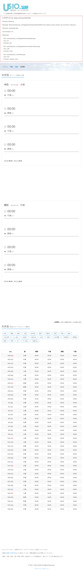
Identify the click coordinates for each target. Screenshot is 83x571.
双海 (5, 341)
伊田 (48, 337)
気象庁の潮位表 (11, 553)
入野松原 (66, 337)
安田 (40, 333)
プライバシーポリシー (41, 568)
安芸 (55, 333)
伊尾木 (48, 333)
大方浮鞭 (56, 337)
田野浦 (75, 337)
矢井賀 (25, 337)
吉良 (25, 333)
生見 (5, 333)
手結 (62, 333)
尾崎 (11, 333)
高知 (69, 333)
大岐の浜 (35, 341)
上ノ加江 (15, 337)
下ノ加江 (25, 341)
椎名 (18, 333)
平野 (11, 341)
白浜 (41, 337)
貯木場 (33, 333)
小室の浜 (33, 337)
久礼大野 (6, 337)
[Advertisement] (41, 183)
